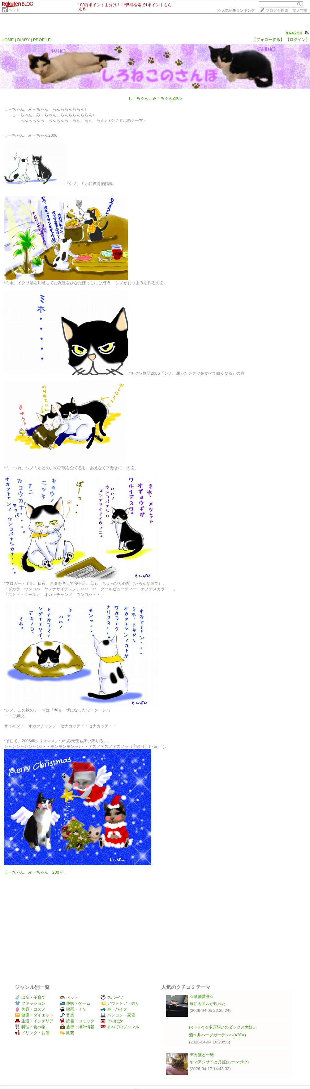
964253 (294, 33)
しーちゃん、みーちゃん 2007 (33, 872)
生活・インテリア (34, 1021)
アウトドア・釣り (120, 1003)
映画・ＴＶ (73, 1009)
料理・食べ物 (30, 1027)
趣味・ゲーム (75, 1003)
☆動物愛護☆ (202, 996)
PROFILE (42, 39)
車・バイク (114, 1009)
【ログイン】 (298, 39)
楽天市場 (300, 10)
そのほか (112, 1021)
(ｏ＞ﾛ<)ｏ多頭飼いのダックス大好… (223, 1027)
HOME (8, 39)
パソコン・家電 (118, 1015)
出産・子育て (30, 997)
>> (236, 10)
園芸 (67, 1032)
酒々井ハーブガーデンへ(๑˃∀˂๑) (217, 1035)
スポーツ (112, 997)
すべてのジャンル (120, 1027)
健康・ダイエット (34, 1015)
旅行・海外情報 (77, 1027)
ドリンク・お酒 (32, 1032)
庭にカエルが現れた (208, 1003)
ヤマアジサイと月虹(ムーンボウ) (219, 1062)
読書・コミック (77, 1021)
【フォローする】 (268, 39)
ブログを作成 (277, 10)
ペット (14, 10)
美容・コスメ (30, 1009)
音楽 (67, 1015)
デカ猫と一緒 (202, 1054)
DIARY (23, 39)
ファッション (30, 1003)
